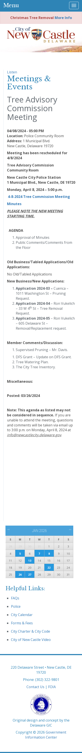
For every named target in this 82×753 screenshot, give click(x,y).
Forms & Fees (22, 623)
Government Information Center (45, 735)
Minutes (14, 203)
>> (70, 529)
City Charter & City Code (30, 631)
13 (29, 561)
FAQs (15, 598)
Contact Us (35, 686)
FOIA (52, 686)
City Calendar (22, 614)
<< (8, 529)
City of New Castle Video (31, 639)
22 (49, 568)
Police (16, 606)
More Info (63, 17)
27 (29, 574)
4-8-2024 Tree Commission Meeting (39, 196)
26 (20, 574)
